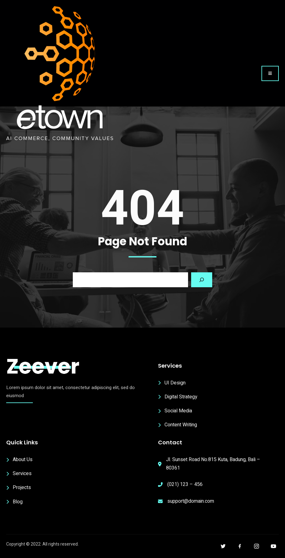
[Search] (201, 279)
